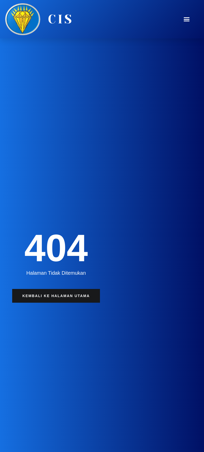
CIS (61, 19)
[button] (186, 19)
